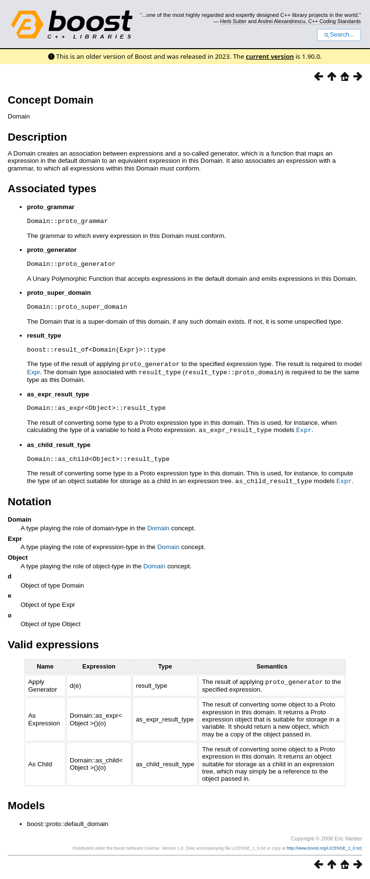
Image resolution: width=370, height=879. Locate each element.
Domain (158, 526)
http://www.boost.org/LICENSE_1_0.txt (324, 848)
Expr (33, 371)
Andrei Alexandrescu (281, 21)
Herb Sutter (233, 21)
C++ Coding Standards (334, 21)
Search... (339, 34)
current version (270, 56)
